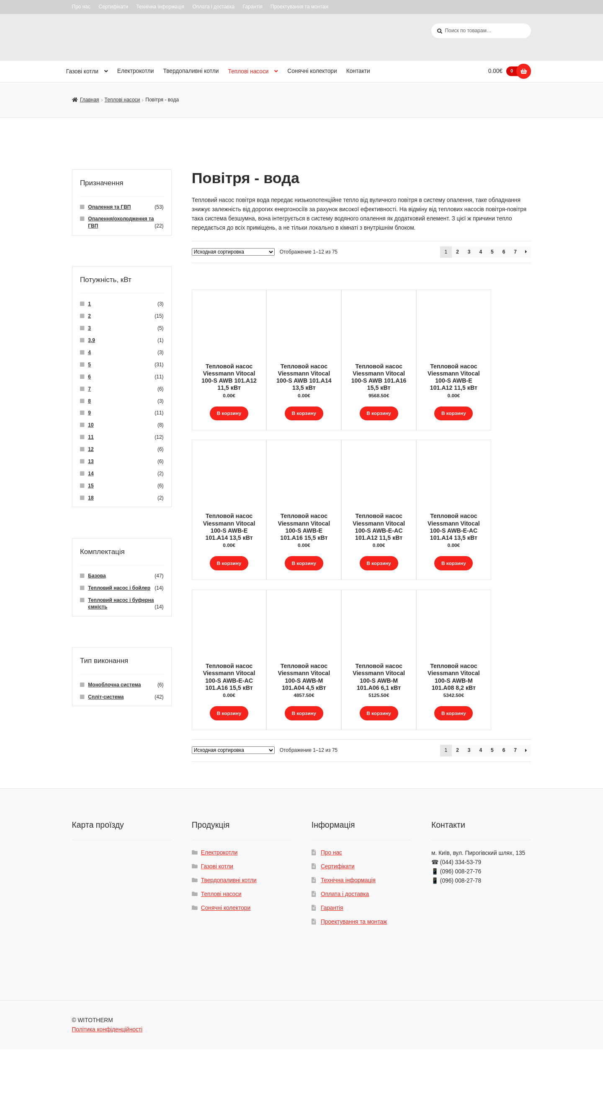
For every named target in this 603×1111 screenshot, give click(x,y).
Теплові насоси (248, 72)
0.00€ (505, 71)
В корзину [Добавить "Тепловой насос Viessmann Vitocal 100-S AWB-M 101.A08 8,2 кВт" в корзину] (492, 754)
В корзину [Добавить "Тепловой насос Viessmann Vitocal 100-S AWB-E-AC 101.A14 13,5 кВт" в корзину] (492, 584)
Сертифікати (113, 7)
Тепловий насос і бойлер (119, 588)
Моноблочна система (114, 685)
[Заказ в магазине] (233, 252)
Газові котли (82, 72)
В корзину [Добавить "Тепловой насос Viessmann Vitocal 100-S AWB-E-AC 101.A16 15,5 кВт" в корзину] (229, 754)
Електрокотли (135, 71)
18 (90, 498)
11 (90, 437)
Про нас (81, 7)
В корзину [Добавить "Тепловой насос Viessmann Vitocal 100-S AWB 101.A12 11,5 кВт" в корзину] (229, 413)
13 (90, 462)
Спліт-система (106, 697)
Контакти (358, 71)
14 (90, 474)
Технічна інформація (160, 7)
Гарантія (253, 7)
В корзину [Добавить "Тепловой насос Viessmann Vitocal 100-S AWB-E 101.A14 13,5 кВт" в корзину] (229, 584)
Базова (97, 576)
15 (90, 486)
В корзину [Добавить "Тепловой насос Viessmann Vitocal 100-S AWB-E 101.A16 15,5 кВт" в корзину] (316, 584)
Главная (89, 100)
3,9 (91, 340)
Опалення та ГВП (109, 207)
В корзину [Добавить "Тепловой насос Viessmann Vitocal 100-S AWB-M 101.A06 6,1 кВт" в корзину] (404, 754)
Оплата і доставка (213, 7)
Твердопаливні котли (191, 71)
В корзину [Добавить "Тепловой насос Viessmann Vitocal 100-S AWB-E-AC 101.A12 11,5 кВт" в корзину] (404, 584)
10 (90, 425)
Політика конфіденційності (107, 1091)
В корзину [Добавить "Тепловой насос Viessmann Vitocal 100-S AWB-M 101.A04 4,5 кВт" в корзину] (316, 754)
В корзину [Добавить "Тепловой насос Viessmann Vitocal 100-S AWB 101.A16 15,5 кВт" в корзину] (404, 413)
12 (90, 450)
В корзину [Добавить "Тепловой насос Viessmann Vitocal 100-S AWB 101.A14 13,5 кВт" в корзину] (316, 413)
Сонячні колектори (312, 71)
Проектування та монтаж (299, 7)
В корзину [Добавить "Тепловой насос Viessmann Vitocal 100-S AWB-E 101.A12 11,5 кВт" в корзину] (492, 413)
